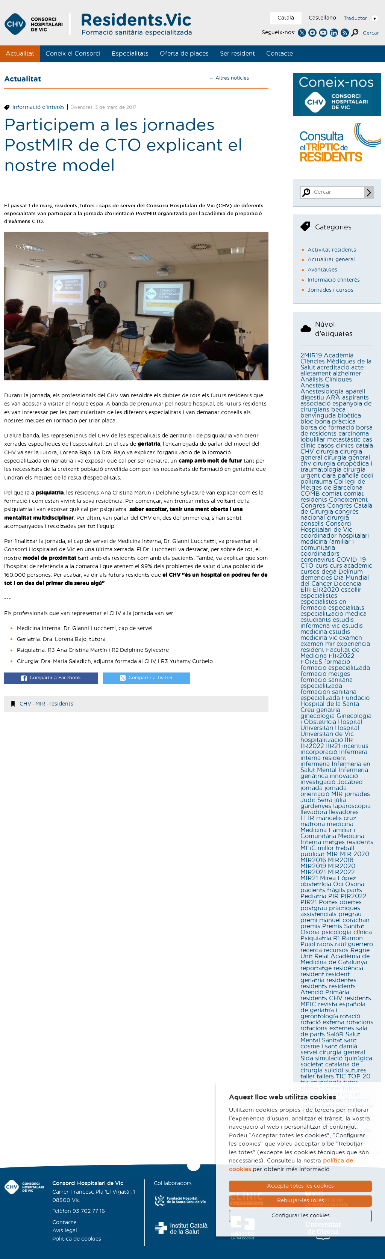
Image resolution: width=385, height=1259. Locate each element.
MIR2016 (313, 860)
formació (337, 662)
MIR (40, 704)
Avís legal (64, 1230)
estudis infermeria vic (327, 623)
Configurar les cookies (300, 1215)
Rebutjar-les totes (300, 1200)
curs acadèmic (351, 566)
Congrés (312, 506)
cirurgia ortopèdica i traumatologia (336, 467)
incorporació (318, 752)
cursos (310, 572)
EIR (305, 590)
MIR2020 (341, 866)
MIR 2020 (354, 854)
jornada (311, 788)
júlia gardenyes (323, 803)
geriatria (328, 710)
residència (348, 968)
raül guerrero (354, 944)
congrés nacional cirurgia (329, 515)
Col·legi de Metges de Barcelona (332, 485)
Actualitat (20, 54)
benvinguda (318, 416)
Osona (354, 884)
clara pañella (340, 476)
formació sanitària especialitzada (326, 683)
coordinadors (320, 554)
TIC (341, 1077)
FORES (311, 662)
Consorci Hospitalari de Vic (326, 527)
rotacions (359, 1022)
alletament (315, 374)
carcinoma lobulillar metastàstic (334, 437)
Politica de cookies (76, 1239)
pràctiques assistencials (330, 911)
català (364, 446)
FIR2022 (342, 656)
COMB (310, 494)
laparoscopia (352, 806)
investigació (317, 782)
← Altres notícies (229, 78)
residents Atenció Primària (328, 989)
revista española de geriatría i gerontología (332, 1010)
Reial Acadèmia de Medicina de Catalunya (335, 959)
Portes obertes (340, 902)
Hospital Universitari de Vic (329, 731)
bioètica (349, 416)
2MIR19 (311, 356)
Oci (338, 884)
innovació (344, 776)
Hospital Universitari (331, 725)
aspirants (355, 398)
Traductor (355, 18)
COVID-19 (351, 560)
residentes (341, 980)
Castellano (322, 18)
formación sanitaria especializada (328, 695)
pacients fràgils (322, 890)
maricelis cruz (336, 818)
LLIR (307, 818)
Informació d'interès (38, 107)
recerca (311, 950)
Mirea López (338, 878)
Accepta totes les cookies (300, 1186)
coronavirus (317, 560)
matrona (312, 824)
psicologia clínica (346, 932)
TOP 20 (359, 1077)
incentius (355, 746)
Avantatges (322, 270)
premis (310, 926)
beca (338, 410)
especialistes (318, 596)
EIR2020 (326, 590)
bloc (306, 422)
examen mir (317, 644)
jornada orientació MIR (323, 791)
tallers (325, 1077)
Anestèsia (314, 386)
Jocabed (350, 782)
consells (312, 524)
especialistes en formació (323, 605)
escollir (351, 590)
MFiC (308, 848)
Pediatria (313, 896)
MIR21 (309, 878)
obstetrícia (315, 884)
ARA (333, 398)
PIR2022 (354, 896)
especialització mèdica (333, 614)
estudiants (315, 620)
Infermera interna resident (333, 755)
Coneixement (348, 500)
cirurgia (327, 452)
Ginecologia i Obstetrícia (335, 719)
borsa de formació (327, 428)
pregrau (350, 914)
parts (354, 890)
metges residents (348, 842)
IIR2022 (312, 746)
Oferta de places (184, 54)
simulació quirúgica (343, 1058)
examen (350, 638)
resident (312, 974)
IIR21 (333, 746)
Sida (306, 1058)
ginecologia (317, 716)
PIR (333, 896)
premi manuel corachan (335, 920)
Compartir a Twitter (146, 678)
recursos (336, 950)
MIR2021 (313, 872)
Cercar (371, 33)
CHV (25, 704)
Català (285, 18)
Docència (347, 584)
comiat (332, 494)
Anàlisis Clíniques (326, 380)
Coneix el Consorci (72, 54)
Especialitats (130, 54)
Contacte (279, 54)
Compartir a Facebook (51, 678)
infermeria (315, 764)
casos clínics (335, 446)
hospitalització (321, 740)
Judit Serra (316, 800)
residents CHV (321, 998)
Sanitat (332, 1040)
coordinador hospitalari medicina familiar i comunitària (334, 542)
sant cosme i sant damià (328, 1043)
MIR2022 (341, 872)
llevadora (313, 812)
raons (325, 944)
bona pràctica (335, 422)
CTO (307, 566)
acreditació (333, 368)
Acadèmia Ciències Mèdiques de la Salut (335, 362)
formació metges (325, 674)
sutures (356, 1071)
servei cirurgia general (332, 1052)
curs (321, 566)
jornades (357, 794)
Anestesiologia (322, 392)
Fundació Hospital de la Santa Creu (335, 704)
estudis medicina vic (325, 635)
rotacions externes (327, 1028)
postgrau (313, 908)
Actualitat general (331, 259)
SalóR (335, 1034)
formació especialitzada (335, 668)
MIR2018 (340, 860)
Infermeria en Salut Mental (335, 767)
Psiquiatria (315, 938)
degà (328, 572)
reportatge (316, 968)
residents (61, 704)
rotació (350, 1016)
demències (316, 578)
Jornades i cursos (330, 290)
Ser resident (237, 54)
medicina (340, 824)
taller (307, 1077)
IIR (349, 740)
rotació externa (322, 1022)
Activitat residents (332, 250)
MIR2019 (313, 866)
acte (357, 368)
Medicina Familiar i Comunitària (327, 833)
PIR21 (308, 902)
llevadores (344, 812)
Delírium (350, 572)
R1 (336, 938)
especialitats (346, 608)
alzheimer (347, 374)
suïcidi (333, 1071)
